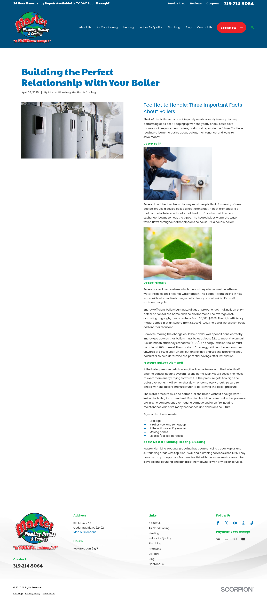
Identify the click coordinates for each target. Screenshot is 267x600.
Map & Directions (84, 532)
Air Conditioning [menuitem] (107, 27)
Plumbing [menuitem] (174, 27)
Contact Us (156, 564)
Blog (151, 559)
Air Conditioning (159, 528)
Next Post (189, 480)
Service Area (176, 3)
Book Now (232, 27)
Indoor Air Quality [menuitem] (150, 27)
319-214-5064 (239, 3)
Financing (155, 549)
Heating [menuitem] (128, 27)
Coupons (212, 3)
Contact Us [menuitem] (204, 27)
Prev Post (157, 480)
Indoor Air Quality (160, 538)
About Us (155, 523)
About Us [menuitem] (85, 27)
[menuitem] (18, 593)
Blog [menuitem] (189, 27)
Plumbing (155, 543)
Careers (154, 554)
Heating (154, 533)
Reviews (196, 3)
